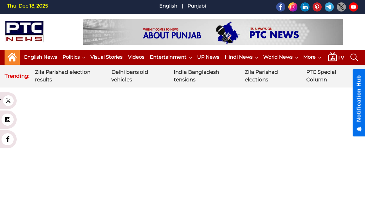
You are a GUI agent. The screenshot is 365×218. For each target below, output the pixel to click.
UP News (208, 57)
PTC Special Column (321, 76)
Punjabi (196, 6)
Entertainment (171, 57)
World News (280, 57)
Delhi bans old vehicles (129, 76)
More (312, 57)
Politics (73, 57)
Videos (136, 57)
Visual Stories (106, 57)
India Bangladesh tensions (196, 76)
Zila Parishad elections (261, 76)
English (168, 6)
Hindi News (241, 57)
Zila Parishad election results (62, 76)
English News (40, 57)
